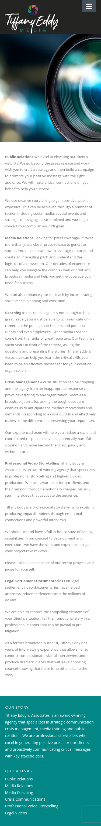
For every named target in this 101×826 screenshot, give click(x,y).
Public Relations (19, 778)
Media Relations (19, 785)
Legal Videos (16, 812)
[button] (89, 6)
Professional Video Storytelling (31, 805)
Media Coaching (19, 792)
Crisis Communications (25, 799)
